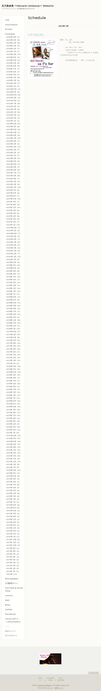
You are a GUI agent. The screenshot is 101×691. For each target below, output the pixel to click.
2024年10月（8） (13, 95)
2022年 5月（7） (13, 179)
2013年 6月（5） (13, 488)
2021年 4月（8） (13, 216)
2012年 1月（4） (13, 537)
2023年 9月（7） (13, 132)
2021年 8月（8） (13, 205)
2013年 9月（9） (13, 479)
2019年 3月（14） (13, 288)
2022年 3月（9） (13, 184)
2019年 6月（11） (13, 280)
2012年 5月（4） (13, 525)
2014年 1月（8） (13, 467)
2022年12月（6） (13, 158)
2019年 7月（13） (13, 277)
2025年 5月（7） (13, 75)
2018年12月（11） (13, 297)
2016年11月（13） (13, 369)
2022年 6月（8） (13, 176)
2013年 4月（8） (13, 493)
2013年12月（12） (13, 470)
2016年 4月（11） (13, 389)
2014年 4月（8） (13, 459)
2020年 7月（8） (13, 242)
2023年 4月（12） (14, 147)
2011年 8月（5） (13, 551)
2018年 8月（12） (13, 308)
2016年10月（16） (14, 372)
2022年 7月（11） (13, 173)
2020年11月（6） (13, 231)
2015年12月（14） (13, 401)
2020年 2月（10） (14, 257)
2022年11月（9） (13, 161)
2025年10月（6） (13, 60)
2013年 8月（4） (13, 482)
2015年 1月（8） (13, 433)
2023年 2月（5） (13, 153)
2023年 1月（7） (13, 155)
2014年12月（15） (13, 436)
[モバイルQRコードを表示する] (14, 635)
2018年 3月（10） (13, 323)
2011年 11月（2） (13, 542)
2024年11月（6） (13, 92)
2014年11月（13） (13, 438)
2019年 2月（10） (13, 291)
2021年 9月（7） (13, 202)
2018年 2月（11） (13, 326)
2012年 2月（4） (13, 534)
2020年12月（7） (13, 228)
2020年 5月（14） (14, 248)
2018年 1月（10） (13, 329)
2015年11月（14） (13, 404)
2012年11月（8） (13, 508)
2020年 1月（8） (13, 259)
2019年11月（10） (13, 265)
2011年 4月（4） (13, 563)
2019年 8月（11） (13, 274)
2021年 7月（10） (13, 207)
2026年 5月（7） (13, 37)
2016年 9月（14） (13, 375)
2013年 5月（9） (13, 490)
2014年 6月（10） (13, 453)
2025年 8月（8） (13, 66)
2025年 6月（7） (13, 72)
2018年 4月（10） (14, 320)
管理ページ (59, 688)
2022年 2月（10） (14, 187)
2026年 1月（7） (13, 51)
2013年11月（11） (13, 473)
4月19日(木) (36, 34)
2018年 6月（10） (13, 314)
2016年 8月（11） (13, 378)
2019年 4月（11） (13, 285)
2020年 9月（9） (13, 236)
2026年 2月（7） (13, 49)
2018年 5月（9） (13, 317)
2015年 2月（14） (13, 430)
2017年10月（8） (13, 337)
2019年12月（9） (13, 262)
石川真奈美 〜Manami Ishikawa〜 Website (28, 5)
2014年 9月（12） (13, 444)
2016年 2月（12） (13, 395)
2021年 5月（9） (13, 213)
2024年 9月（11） (13, 98)
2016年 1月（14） (13, 398)
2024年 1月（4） (13, 121)
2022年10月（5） (13, 164)
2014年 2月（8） (13, 464)
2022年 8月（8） (13, 170)
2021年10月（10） (14, 199)
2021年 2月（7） (13, 222)
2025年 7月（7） (13, 69)
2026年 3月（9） (13, 46)
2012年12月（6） (13, 505)
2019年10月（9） (13, 268)
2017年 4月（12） (13, 355)
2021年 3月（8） (13, 219)
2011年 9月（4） (13, 548)
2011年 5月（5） (13, 560)
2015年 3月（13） (13, 427)
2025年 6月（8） (13, 40)
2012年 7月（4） (13, 519)
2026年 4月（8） (13, 43)
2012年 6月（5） (13, 522)
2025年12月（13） (14, 54)
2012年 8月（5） (13, 516)
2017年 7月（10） (13, 346)
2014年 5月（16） (13, 456)
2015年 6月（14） (13, 418)
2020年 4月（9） (13, 251)
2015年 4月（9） (13, 424)
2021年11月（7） (13, 196)
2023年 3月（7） (13, 150)
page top (93, 673)
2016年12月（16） (13, 366)
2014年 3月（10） (13, 462)
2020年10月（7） (13, 233)
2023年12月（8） (13, 124)
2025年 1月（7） (13, 86)
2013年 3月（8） (13, 496)
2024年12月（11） (14, 89)
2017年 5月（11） (13, 352)
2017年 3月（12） (13, 358)
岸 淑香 (89, 60)
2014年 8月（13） (13, 447)
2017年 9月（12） (13, 340)
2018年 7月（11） (13, 311)
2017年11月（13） (13, 335)
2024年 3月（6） (13, 115)
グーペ (50, 688)
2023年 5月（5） (13, 144)
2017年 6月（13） (13, 349)
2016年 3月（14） (13, 392)
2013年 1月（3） (13, 502)
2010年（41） (12, 574)
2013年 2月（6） (13, 499)
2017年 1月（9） (13, 363)
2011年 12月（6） (13, 540)
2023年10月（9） (13, 129)
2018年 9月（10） (13, 306)
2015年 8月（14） (13, 412)
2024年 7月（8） (13, 103)
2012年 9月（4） (13, 513)
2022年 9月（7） (13, 167)
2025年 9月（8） (13, 63)
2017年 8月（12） (13, 343)
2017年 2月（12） (13, 360)
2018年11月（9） (13, 300)
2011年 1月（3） (13, 571)
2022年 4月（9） (13, 181)
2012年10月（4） (13, 511)
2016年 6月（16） (13, 384)
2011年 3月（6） (13, 566)
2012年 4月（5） (13, 528)
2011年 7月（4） (13, 554)
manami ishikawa (45, 685)
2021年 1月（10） (13, 225)
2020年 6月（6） (13, 245)
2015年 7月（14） (13, 415)
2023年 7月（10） (14, 138)
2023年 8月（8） (13, 135)
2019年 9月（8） (13, 271)
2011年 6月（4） (13, 557)
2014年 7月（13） (13, 450)
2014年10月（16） (14, 441)
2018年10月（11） (13, 303)
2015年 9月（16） (13, 410)
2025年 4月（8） (13, 77)
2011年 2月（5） (13, 568)
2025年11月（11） (13, 57)
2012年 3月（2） (13, 531)
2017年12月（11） (13, 332)
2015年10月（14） (14, 407)
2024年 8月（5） (13, 101)
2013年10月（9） (13, 476)
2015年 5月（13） (13, 421)
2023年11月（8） (13, 127)
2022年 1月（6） (13, 190)
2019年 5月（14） (13, 282)
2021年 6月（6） (13, 210)
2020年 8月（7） (13, 239)
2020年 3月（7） (13, 254)
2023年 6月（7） (13, 141)
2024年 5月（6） (13, 109)
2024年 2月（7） (13, 83)
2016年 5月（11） (13, 386)
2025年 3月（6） (13, 80)
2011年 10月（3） (13, 545)
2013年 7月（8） (13, 485)
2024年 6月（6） (13, 106)
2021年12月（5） (13, 193)
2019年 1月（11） (13, 294)
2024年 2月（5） (13, 118)
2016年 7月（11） (13, 381)
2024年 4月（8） (13, 112)
